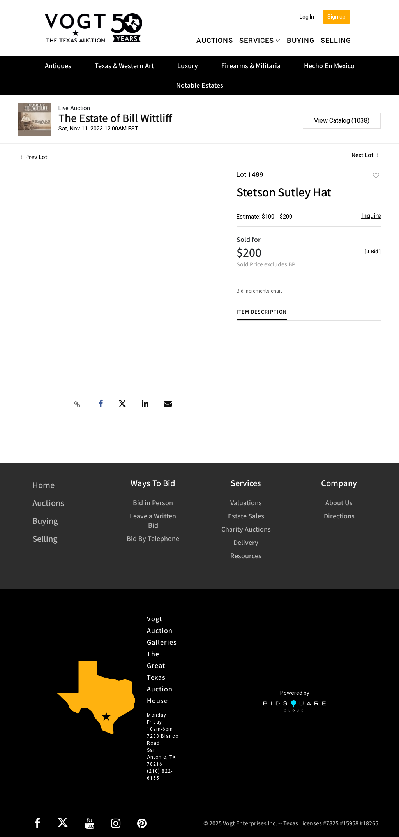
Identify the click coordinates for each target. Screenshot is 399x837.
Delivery (245, 542)
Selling (336, 40)
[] (373, 251)
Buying (300, 40)
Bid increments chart (259, 291)
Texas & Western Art (124, 65)
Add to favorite (376, 175)
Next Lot (365, 155)
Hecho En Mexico (329, 65)
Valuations (246, 502)
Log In (307, 17)
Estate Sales (246, 515)
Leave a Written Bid (153, 520)
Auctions (214, 40)
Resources (245, 555)
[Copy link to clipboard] (77, 404)
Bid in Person (153, 502)
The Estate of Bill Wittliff (115, 117)
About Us (339, 502)
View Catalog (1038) (341, 120)
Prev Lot (34, 156)
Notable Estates (199, 85)
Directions (339, 515)
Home (43, 484)
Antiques (58, 65)
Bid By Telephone (153, 538)
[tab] (262, 314)
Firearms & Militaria (251, 65)
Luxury (187, 65)
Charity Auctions (246, 529)
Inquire (371, 215)
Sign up (336, 17)
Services (260, 40)
